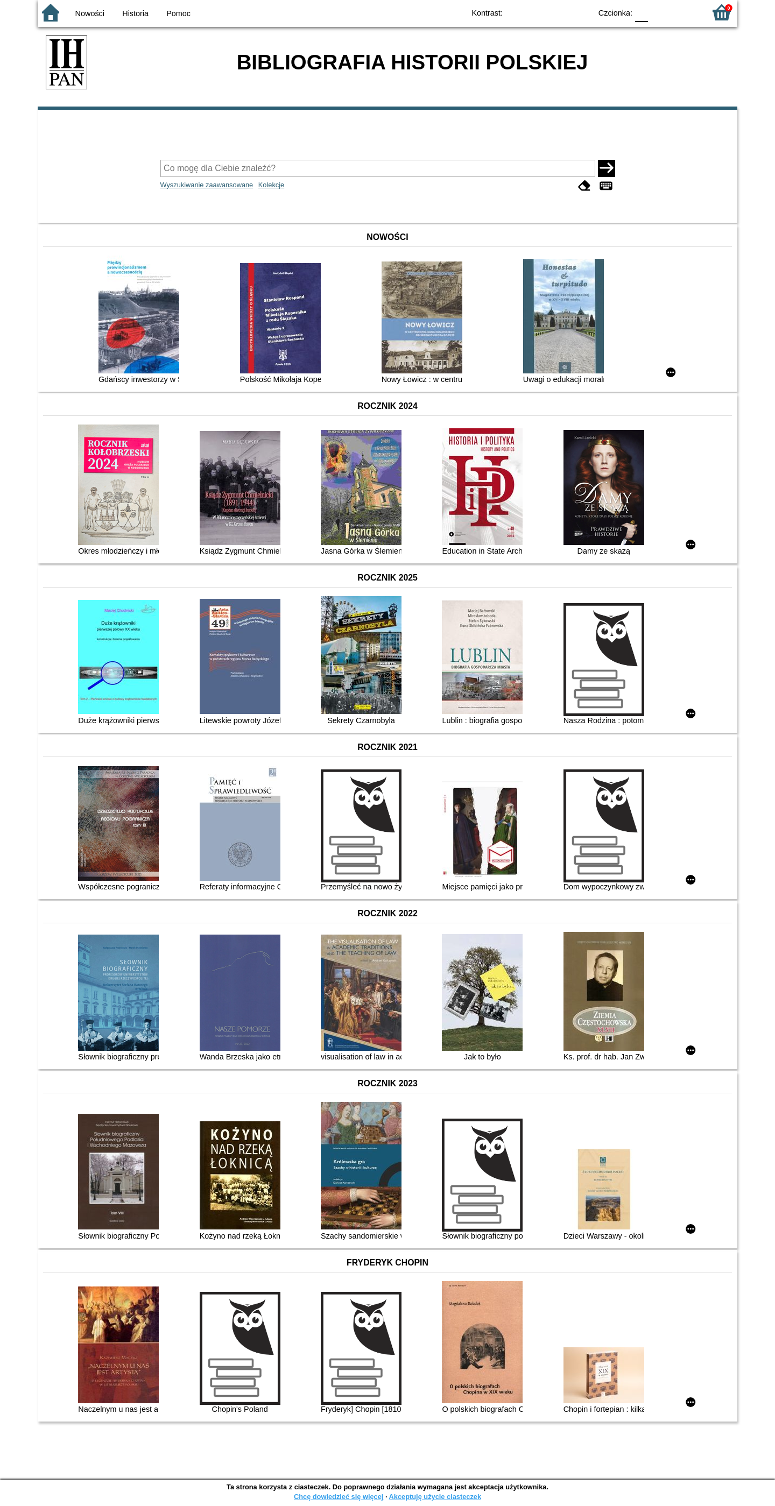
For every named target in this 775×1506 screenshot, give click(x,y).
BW (537, 12)
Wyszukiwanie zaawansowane (206, 185)
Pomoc (178, 13)
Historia (135, 13)
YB (558, 12)
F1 (660, 12)
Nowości (89, 13)
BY (580, 12)
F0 (641, 12)
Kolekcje (271, 185)
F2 (685, 12)
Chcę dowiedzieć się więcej (338, 1497)
